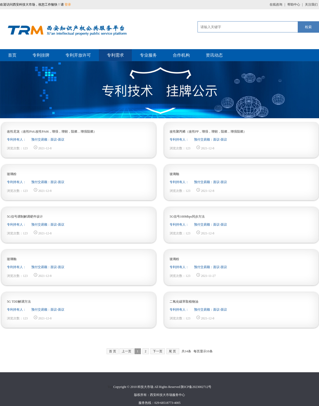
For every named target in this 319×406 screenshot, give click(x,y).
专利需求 (115, 55)
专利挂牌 (40, 55)
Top (110, 387)
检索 (308, 27)
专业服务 (148, 55)
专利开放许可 (78, 55)
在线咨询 (276, 4)
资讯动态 (214, 55)
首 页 (112, 351)
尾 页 (172, 351)
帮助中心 (294, 4)
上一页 (126, 351)
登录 (68, 4)
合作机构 (181, 55)
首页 (12, 55)
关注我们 (311, 4)
